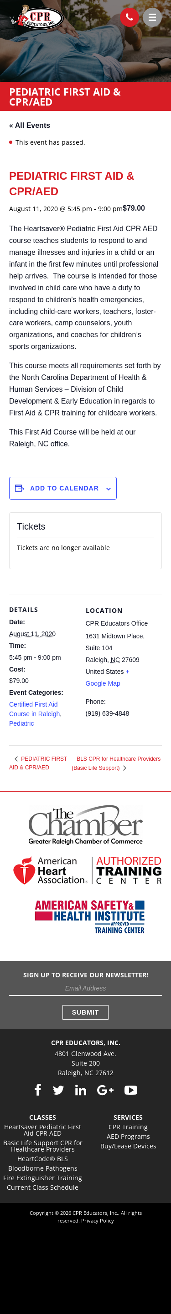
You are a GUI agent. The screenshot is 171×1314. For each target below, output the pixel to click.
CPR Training (128, 1126)
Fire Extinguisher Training (42, 1177)
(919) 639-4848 (126, 15)
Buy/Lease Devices (128, 1146)
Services (128, 1117)
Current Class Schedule (42, 1187)
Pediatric (21, 723)
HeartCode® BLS (42, 1158)
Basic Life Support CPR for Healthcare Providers (43, 1145)
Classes (42, 1117)
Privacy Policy (97, 1220)
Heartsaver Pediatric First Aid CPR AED (42, 1129)
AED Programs (128, 1136)
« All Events (29, 125)
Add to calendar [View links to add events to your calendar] (64, 488)
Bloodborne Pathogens (43, 1168)
